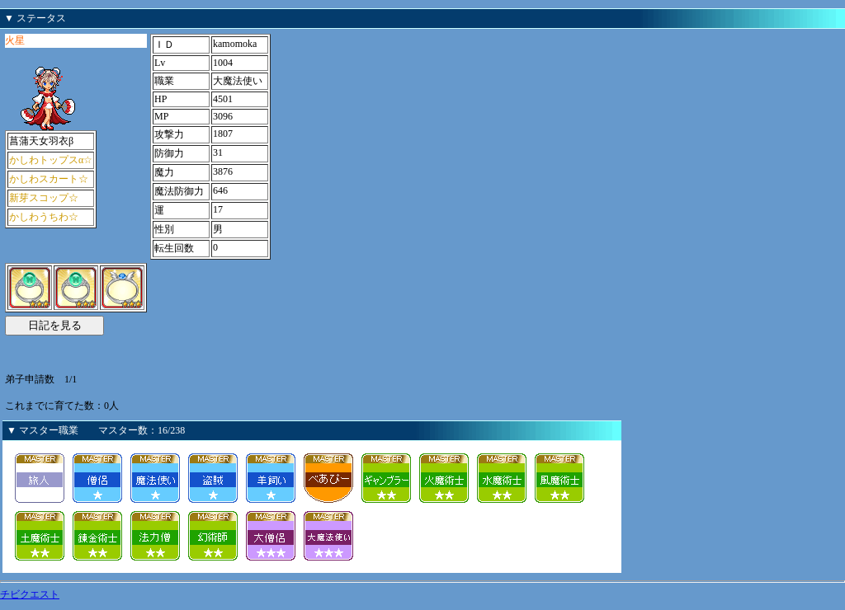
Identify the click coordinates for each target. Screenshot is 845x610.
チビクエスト (29, 594)
